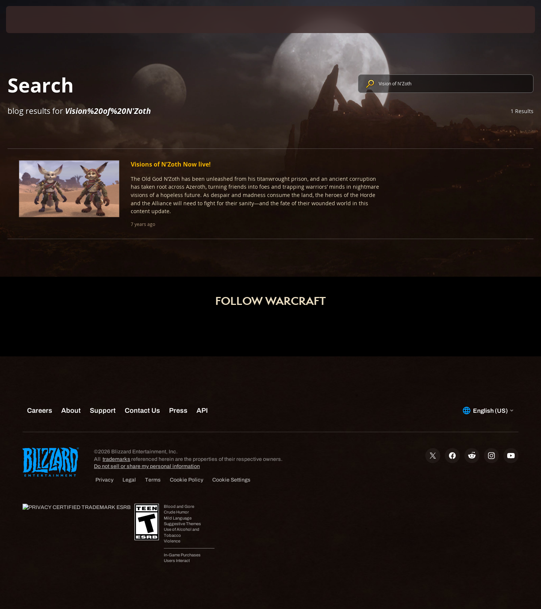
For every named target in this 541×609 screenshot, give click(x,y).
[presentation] (34, 19)
